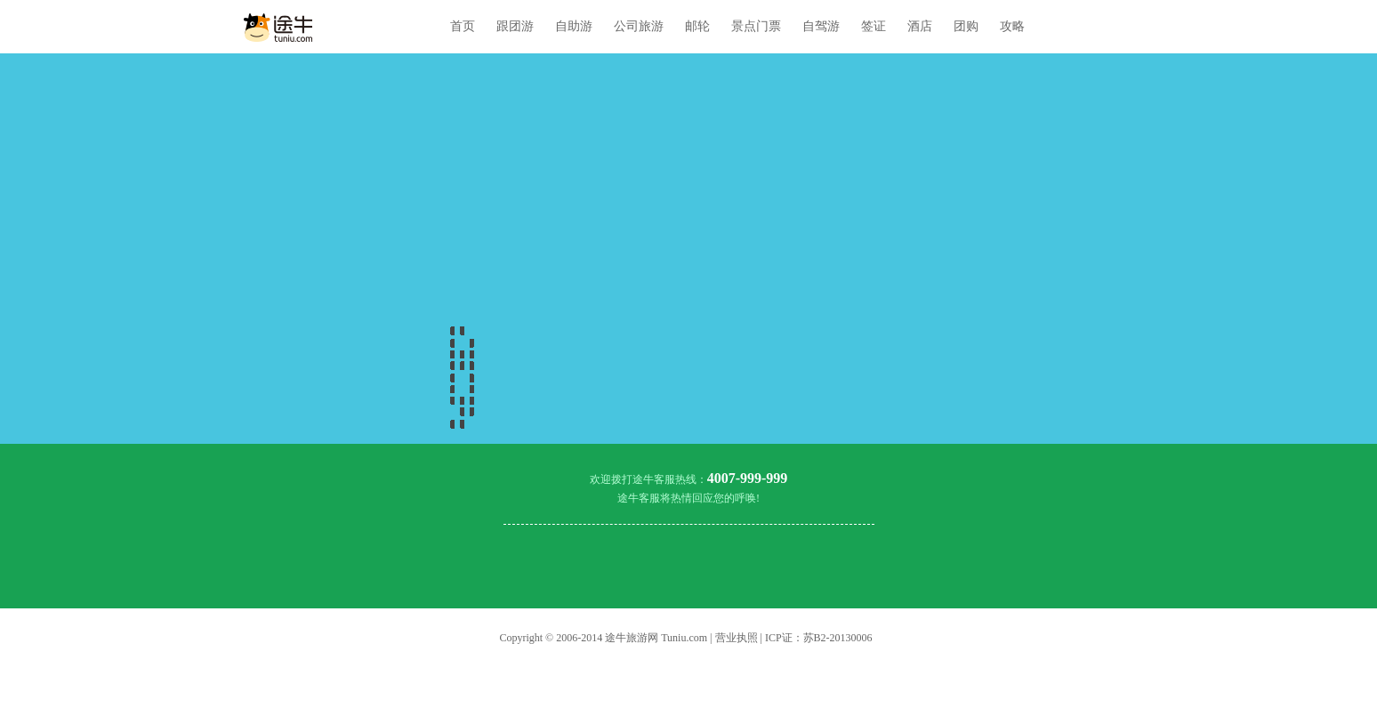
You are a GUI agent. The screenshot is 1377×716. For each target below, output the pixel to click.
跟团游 (515, 26)
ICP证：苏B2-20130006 (819, 638)
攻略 (1012, 26)
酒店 (919, 26)
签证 (873, 26)
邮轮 (697, 26)
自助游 (573, 26)
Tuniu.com (684, 638)
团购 (966, 26)
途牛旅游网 (631, 638)
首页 (462, 26)
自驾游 (821, 26)
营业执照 (736, 638)
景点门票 (756, 26)
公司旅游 (639, 26)
